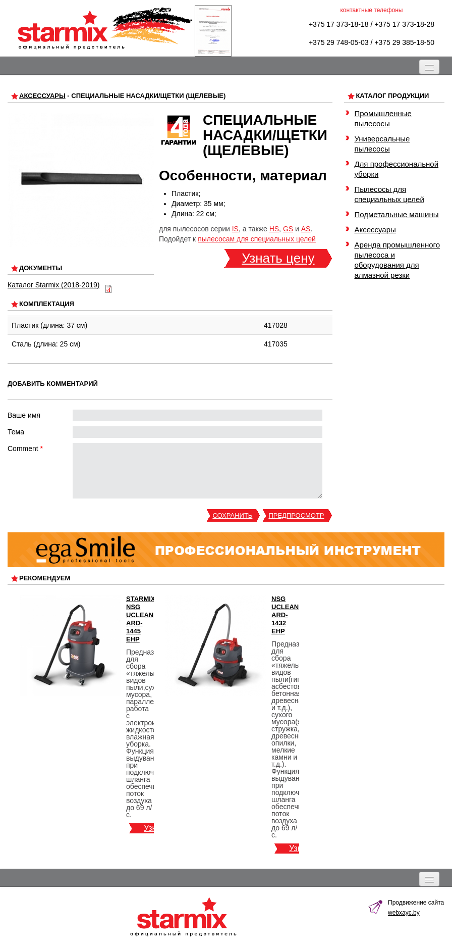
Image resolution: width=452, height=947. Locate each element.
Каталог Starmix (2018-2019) (53, 285)
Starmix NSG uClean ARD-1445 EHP (140, 619)
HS (274, 229)
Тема (16, 432)
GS (288, 229)
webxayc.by (404, 912)
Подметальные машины (396, 214)
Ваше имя (24, 415)
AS (306, 229)
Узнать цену (278, 258)
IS (235, 229)
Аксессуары (42, 95)
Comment (25, 448)
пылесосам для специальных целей (257, 239)
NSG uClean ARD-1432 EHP (285, 615)
